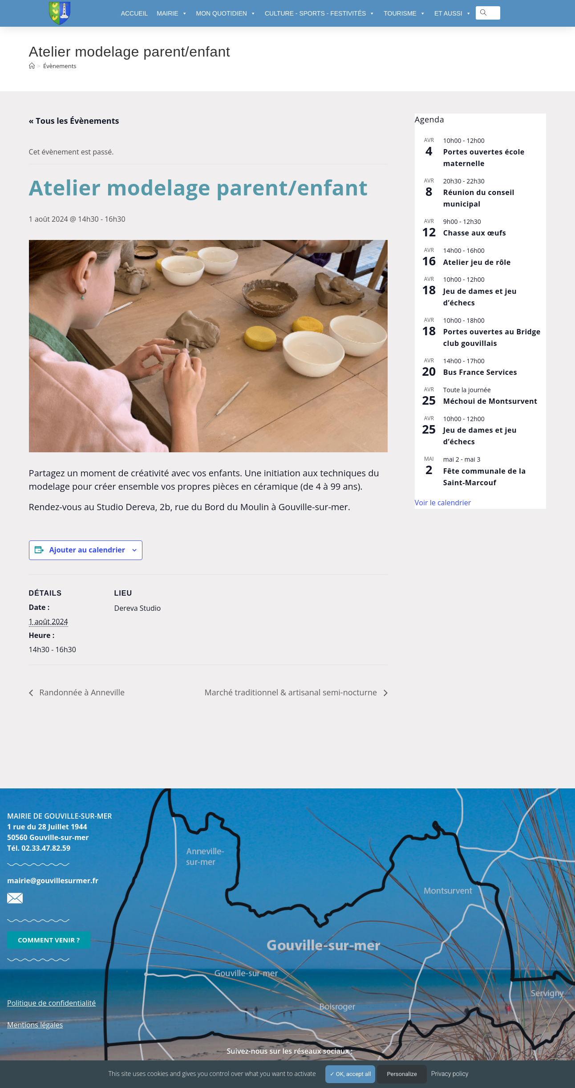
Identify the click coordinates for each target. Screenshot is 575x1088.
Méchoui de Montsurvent (490, 401)
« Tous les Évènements (74, 120)
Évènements (59, 66)
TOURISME (404, 13)
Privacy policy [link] (450, 1073)
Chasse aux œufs (474, 233)
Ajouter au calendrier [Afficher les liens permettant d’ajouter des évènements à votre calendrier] (87, 550)
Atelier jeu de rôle (477, 262)
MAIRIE (172, 13)
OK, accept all (350, 1074)
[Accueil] (32, 66)
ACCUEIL (134, 13)
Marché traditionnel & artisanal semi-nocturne (292, 692)
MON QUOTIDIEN (226, 13)
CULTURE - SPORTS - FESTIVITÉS (320, 13)
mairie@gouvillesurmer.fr (52, 880)
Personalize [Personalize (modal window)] (402, 1074)
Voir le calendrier (443, 502)
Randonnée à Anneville (81, 692)
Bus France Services (480, 372)
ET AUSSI (452, 13)
